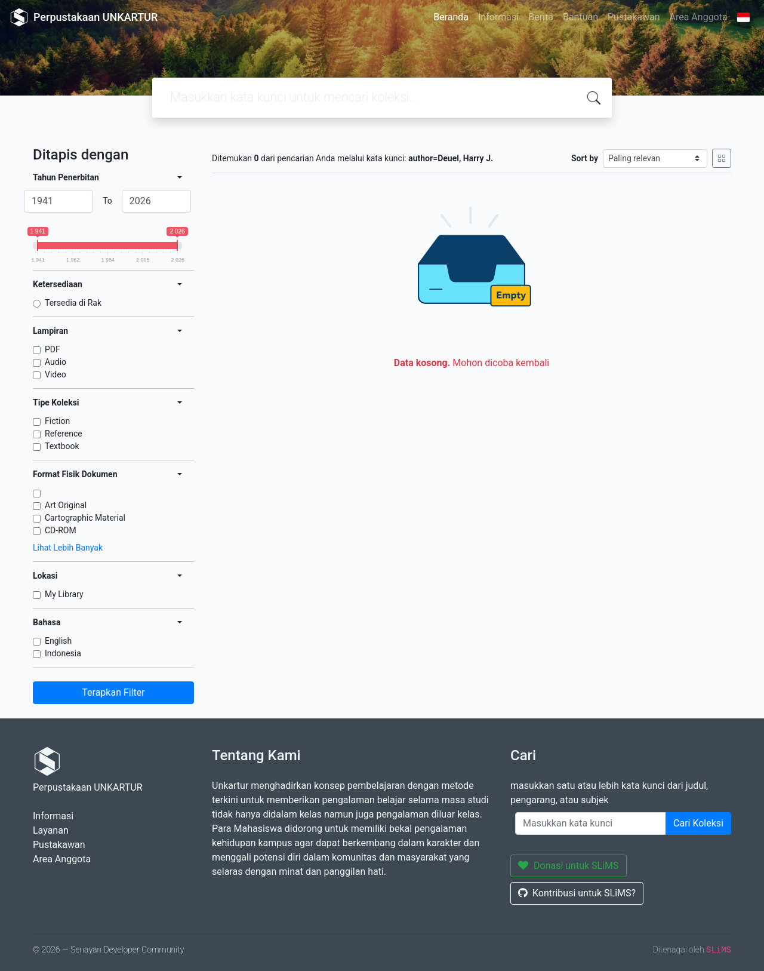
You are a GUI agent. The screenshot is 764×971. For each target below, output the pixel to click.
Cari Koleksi (698, 823)
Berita (540, 17)
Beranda (451, 17)
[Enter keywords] (590, 823)
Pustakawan (634, 17)
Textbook (62, 446)
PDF (52, 349)
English (58, 641)
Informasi (498, 17)
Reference (63, 433)
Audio (55, 362)
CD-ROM (60, 530)
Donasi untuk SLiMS (568, 865)
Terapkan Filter (113, 692)
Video (55, 374)
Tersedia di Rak (73, 303)
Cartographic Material (85, 518)
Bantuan (580, 17)
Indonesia (63, 653)
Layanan (51, 830)
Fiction (57, 421)
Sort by (584, 158)
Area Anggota (699, 17)
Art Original (66, 505)
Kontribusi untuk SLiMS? (577, 893)
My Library (64, 594)
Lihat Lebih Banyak (68, 547)
